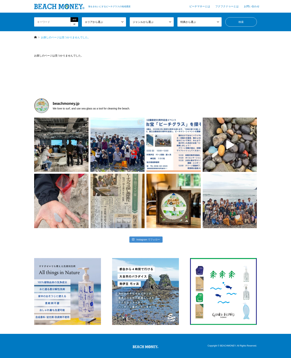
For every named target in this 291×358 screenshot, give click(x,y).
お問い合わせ (251, 6)
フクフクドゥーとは (227, 6)
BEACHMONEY (228, 346)
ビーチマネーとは (199, 6)
